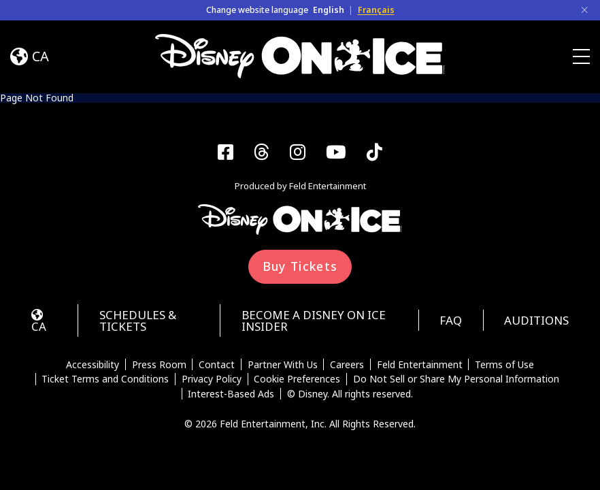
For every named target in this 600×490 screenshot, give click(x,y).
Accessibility (92, 365)
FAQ (450, 320)
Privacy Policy (211, 379)
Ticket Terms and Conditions (105, 379)
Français (376, 10)
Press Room (159, 365)
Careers (347, 365)
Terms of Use (504, 365)
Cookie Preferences (297, 379)
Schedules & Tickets (137, 320)
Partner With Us (283, 365)
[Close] (584, 10)
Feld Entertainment (420, 365)
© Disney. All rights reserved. (350, 394)
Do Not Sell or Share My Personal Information (456, 379)
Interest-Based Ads (231, 394)
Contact (217, 365)
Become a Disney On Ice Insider (313, 320)
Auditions (536, 320)
